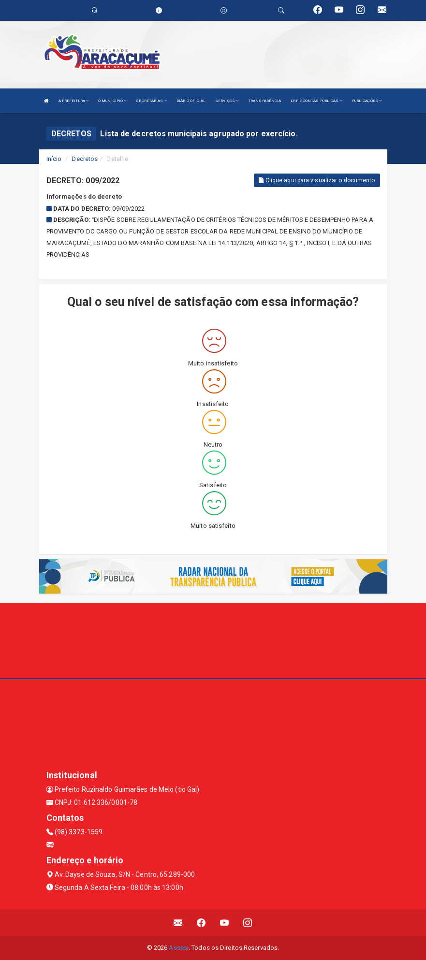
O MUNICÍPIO (112, 101)
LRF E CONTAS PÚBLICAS (316, 101)
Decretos (85, 158)
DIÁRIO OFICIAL (191, 101)
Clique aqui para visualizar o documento (317, 180)
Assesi (179, 947)
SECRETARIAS (151, 101)
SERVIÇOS (226, 101)
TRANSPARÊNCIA (264, 101)
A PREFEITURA (73, 101)
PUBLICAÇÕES (367, 101)
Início (54, 158)
